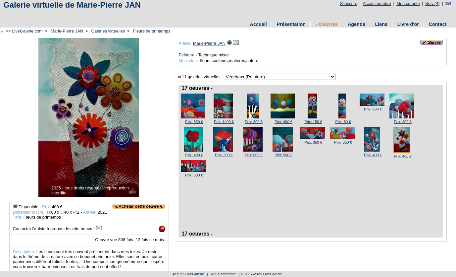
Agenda (356, 24)
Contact (438, 24)
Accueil (258, 24)
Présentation (291, 24)
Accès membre (377, 3)
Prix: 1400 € (224, 122)
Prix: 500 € (283, 155)
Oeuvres (327, 24)
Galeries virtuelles (108, 31)
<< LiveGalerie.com (24, 31)
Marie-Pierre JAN (67, 31)
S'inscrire (348, 3)
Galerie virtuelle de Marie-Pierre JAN (72, 4)
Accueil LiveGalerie (188, 274)
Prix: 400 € (283, 122)
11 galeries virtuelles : (201, 76)
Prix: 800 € (253, 122)
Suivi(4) (432, 3)
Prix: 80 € (343, 122)
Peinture (187, 54)
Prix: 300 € (223, 155)
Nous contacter (223, 274)
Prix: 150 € (313, 122)
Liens (381, 24)
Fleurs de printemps (151, 31)
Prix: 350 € (194, 122)
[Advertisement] (79, 14)
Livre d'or (408, 24)
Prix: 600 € (253, 155)
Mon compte (408, 3)
